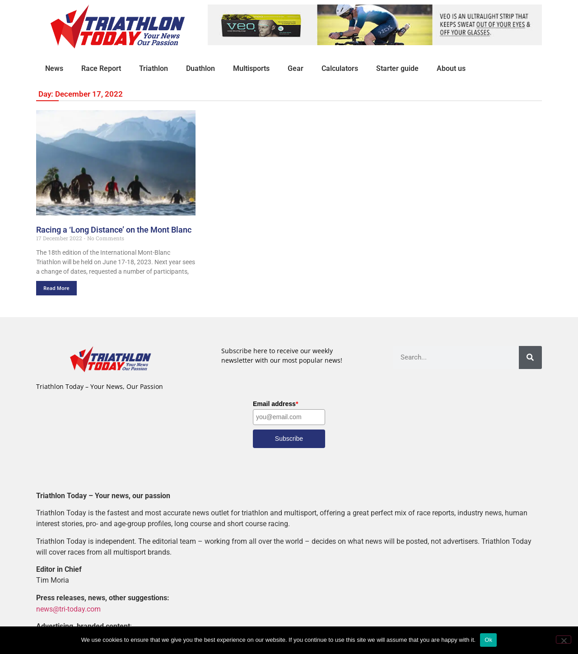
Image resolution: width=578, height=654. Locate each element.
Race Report (101, 68)
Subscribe (289, 438)
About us (451, 68)
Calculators (340, 68)
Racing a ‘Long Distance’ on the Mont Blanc (113, 229)
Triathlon (153, 68)
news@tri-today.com (68, 608)
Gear (295, 68)
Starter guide (397, 68)
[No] (563, 639)
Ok (488, 639)
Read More (56, 288)
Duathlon (200, 68)
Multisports (251, 68)
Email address (275, 404)
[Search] (530, 357)
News (54, 68)
